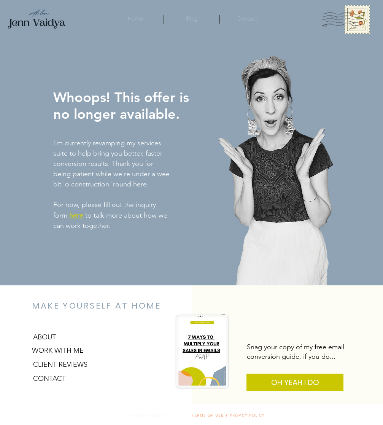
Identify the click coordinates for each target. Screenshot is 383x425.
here (76, 215)
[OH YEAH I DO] (294, 382)
